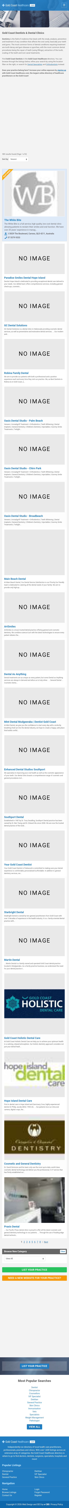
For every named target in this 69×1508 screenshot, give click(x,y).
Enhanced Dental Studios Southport (24, 769)
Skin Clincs (39, 1477)
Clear (63, 1251)
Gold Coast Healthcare (18, 1441)
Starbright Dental (14, 912)
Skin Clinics (34, 1405)
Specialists (34, 1414)
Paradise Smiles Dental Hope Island (24, 277)
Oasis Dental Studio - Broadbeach (23, 515)
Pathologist (34, 1420)
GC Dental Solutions (15, 325)
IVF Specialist (34, 1396)
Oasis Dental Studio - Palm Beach (23, 420)
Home (5, 1489)
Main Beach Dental (15, 578)
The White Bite (12, 220)
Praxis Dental (11, 1226)
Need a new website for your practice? (34, 1277)
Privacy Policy (57, 1504)
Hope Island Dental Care (18, 1100)
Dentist (34, 1387)
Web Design (27, 1504)
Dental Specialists (34, 64)
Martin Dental (12, 959)
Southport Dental (14, 817)
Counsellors (34, 1393)
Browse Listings (9, 1492)
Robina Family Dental (16, 373)
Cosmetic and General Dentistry (22, 1163)
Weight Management (34, 1417)
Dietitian (34, 1399)
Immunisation (34, 1408)
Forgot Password (42, 1492)
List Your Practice (34, 1269)
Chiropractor (34, 1390)
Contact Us (7, 1495)
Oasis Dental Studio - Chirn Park (22, 468)
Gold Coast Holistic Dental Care (22, 1037)
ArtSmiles (10, 626)
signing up (61, 70)
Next (46, 1242)
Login (37, 1489)
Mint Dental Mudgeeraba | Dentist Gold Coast (30, 721)
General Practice (34, 1402)
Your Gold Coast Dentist (18, 864)
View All (34, 1426)
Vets (35, 1411)
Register (38, 1495)
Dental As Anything (15, 674)
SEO (39, 1504)
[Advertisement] (34, 115)
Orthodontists (52, 64)
